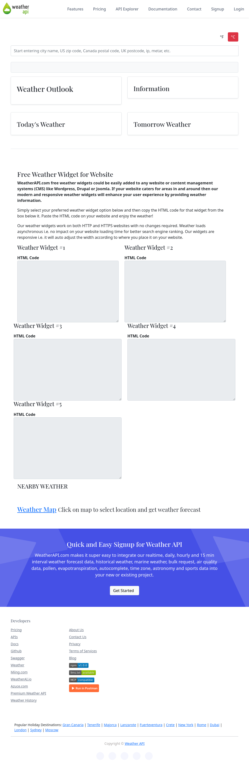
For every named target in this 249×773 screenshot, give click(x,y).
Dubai (214, 724)
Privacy (74, 644)
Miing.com (19, 672)
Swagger (18, 658)
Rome (201, 724)
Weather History (24, 700)
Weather (17, 665)
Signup (217, 9)
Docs (14, 644)
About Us (76, 629)
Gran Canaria (72, 724)
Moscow (51, 730)
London (20, 730)
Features (75, 9)
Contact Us (77, 637)
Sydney (36, 730)
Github (16, 651)
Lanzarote (128, 724)
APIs (14, 637)
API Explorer (127, 9)
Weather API (135, 743)
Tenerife (93, 724)
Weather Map (36, 509)
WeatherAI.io (21, 679)
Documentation (162, 9)
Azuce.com (19, 686)
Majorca (110, 724)
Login (239, 9)
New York (185, 724)
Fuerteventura (151, 724)
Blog (72, 658)
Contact (194, 9)
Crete (170, 724)
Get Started (123, 590)
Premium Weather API (28, 693)
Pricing (99, 9)
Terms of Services (83, 651)
